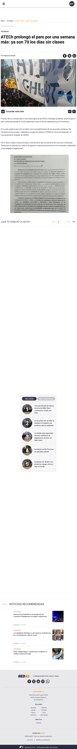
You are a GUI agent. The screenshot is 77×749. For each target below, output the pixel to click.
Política (33, 712)
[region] (38, 350)
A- (74, 111)
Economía (33, 715)
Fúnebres (38, 723)
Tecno (44, 712)
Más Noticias (44, 715)
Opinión (33, 710)
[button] (64, 56)
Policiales (44, 710)
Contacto (30, 740)
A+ (69, 111)
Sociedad (5, 31)
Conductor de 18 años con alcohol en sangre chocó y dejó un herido (43, 464)
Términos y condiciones (43, 740)
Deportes (44, 707)
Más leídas (29, 399)
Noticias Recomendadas (26, 604)
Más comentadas (46, 399)
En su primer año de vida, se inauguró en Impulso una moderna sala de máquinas (44, 423)
